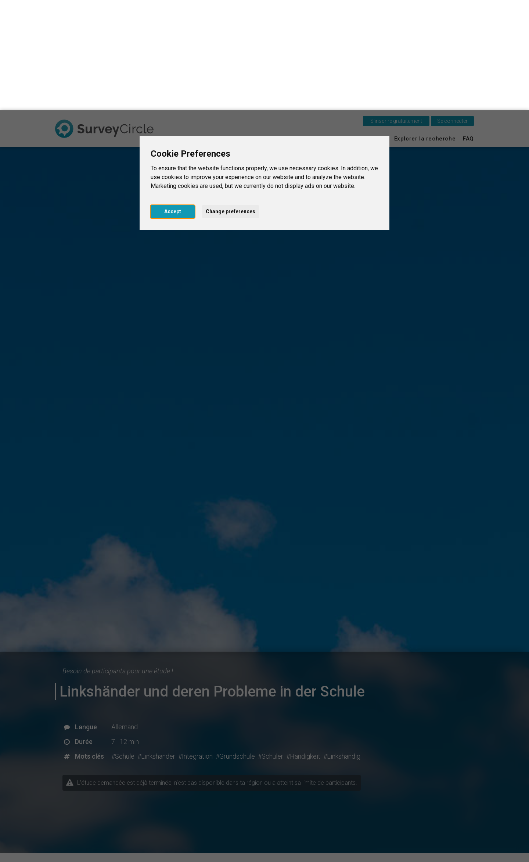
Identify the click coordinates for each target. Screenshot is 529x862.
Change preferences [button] (230, 101)
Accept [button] (172, 101)
